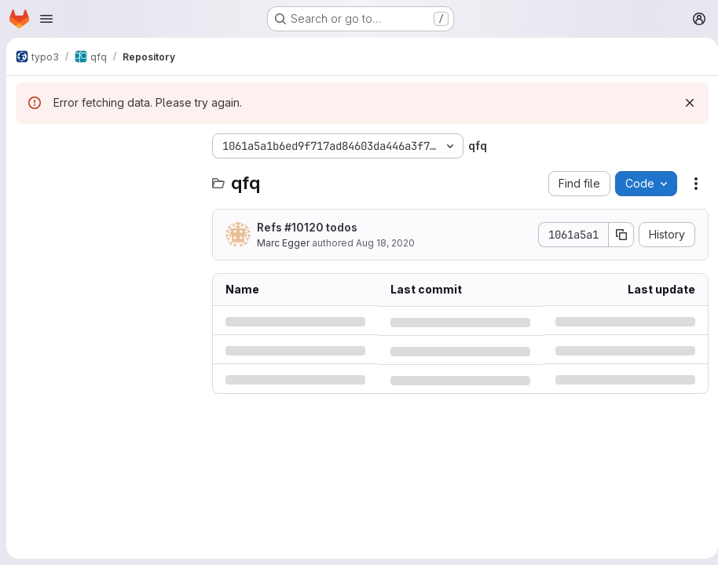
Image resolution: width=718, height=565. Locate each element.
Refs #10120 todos (307, 227)
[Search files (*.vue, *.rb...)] (106, 177)
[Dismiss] (683, 102)
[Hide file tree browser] (28, 146)
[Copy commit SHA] (615, 234)
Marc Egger (283, 243)
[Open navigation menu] (46, 18)
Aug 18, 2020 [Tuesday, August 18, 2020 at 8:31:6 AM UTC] (385, 243)
